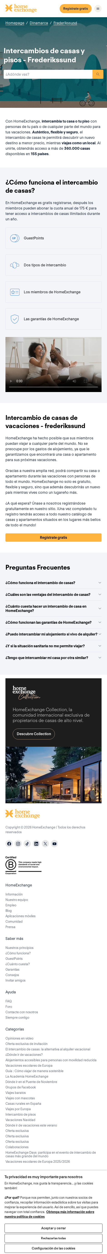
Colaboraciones (17, 1147)
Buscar (98, 74)
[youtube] (54, 843)
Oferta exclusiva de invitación (26, 1044)
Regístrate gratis (75, 8)
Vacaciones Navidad (20, 1120)
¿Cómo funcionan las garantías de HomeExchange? (53, 622)
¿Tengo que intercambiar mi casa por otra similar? (53, 658)
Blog (8, 910)
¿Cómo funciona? (18, 953)
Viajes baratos (15, 1093)
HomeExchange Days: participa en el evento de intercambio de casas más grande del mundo (50, 1154)
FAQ (8, 1001)
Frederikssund (65, 23)
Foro (8, 1006)
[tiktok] (27, 843)
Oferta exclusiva (17, 1131)
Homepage (14, 23)
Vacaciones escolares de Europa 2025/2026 (37, 1161)
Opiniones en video (19, 1038)
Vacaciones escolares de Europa (29, 1065)
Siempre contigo (17, 1017)
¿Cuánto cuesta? (17, 964)
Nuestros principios (19, 948)
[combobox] (48, 74)
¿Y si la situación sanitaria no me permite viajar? (53, 646)
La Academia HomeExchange (26, 1076)
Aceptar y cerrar (53, 1228)
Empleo (10, 905)
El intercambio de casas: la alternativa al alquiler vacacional (47, 1049)
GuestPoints (14, 958)
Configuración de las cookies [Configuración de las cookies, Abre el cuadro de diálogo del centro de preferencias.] (53, 1248)
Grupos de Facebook (20, 1087)
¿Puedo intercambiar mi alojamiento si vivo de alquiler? (53, 634)
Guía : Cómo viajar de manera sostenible (34, 1071)
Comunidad (14, 921)
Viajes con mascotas (20, 1098)
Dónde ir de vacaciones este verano (31, 1125)
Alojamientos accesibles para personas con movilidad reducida (51, 1060)
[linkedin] (36, 843)
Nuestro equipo (16, 900)
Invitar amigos (15, 980)
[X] (45, 843)
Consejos (12, 975)
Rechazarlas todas (53, 1238)
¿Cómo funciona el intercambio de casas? (53, 583)
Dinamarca (39, 23)
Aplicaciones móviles (20, 916)
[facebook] (9, 843)
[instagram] (18, 843)
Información (14, 894)
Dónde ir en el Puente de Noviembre (31, 1082)
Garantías (12, 969)
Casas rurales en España (23, 1103)
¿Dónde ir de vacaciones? (24, 1055)
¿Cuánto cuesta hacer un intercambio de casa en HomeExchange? (53, 608)
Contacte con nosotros (21, 1012)
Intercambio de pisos (20, 1114)
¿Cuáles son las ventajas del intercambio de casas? (53, 594)
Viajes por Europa (18, 1109)
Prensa (10, 927)
